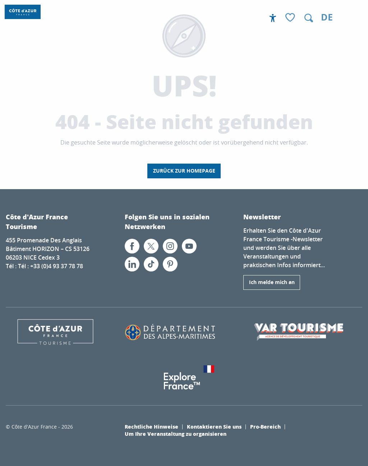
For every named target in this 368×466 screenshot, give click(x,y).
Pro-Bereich (265, 426)
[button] (309, 18)
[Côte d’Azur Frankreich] (23, 12)
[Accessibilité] (273, 18)
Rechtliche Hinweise (151, 426)
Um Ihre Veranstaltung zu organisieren (175, 433)
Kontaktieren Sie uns (214, 426)
